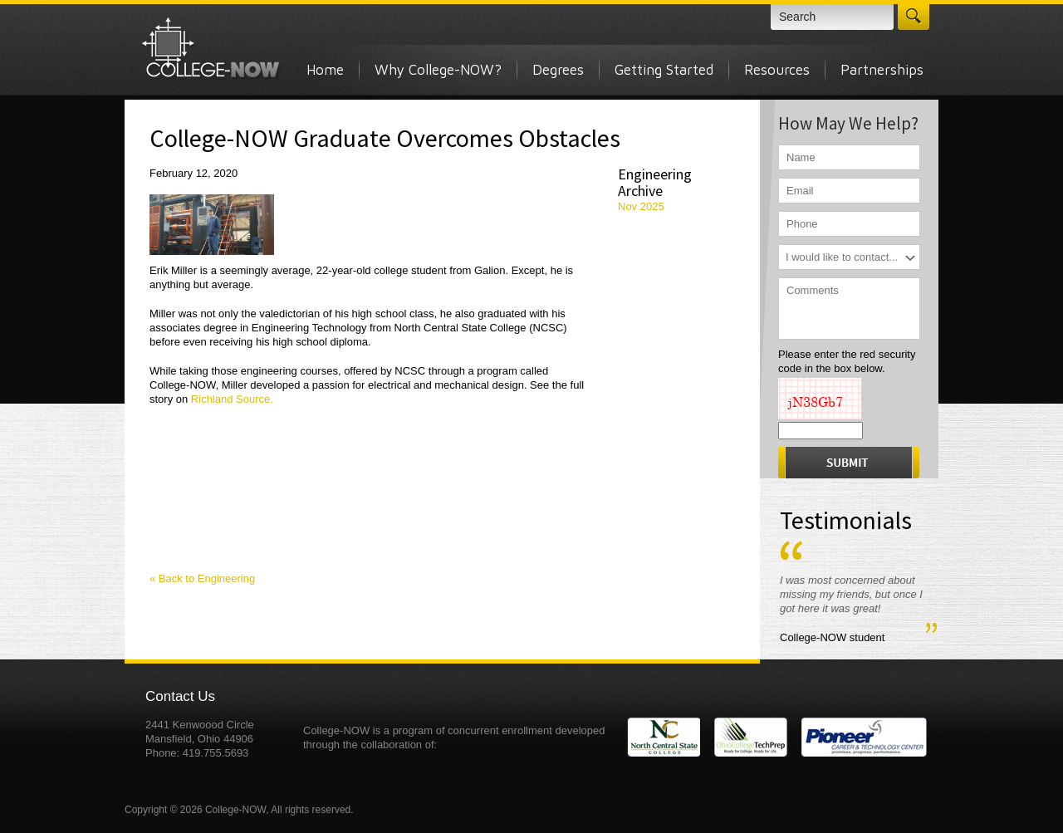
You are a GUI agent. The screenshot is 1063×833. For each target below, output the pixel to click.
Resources (777, 69)
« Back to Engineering (202, 578)
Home (325, 69)
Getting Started (664, 69)
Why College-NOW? (438, 69)
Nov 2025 (641, 206)
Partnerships (881, 69)
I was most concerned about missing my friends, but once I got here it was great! (851, 594)
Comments (849, 308)
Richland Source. (230, 399)
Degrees (558, 69)
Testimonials (846, 520)
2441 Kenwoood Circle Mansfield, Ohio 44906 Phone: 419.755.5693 (199, 738)
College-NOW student (832, 637)
